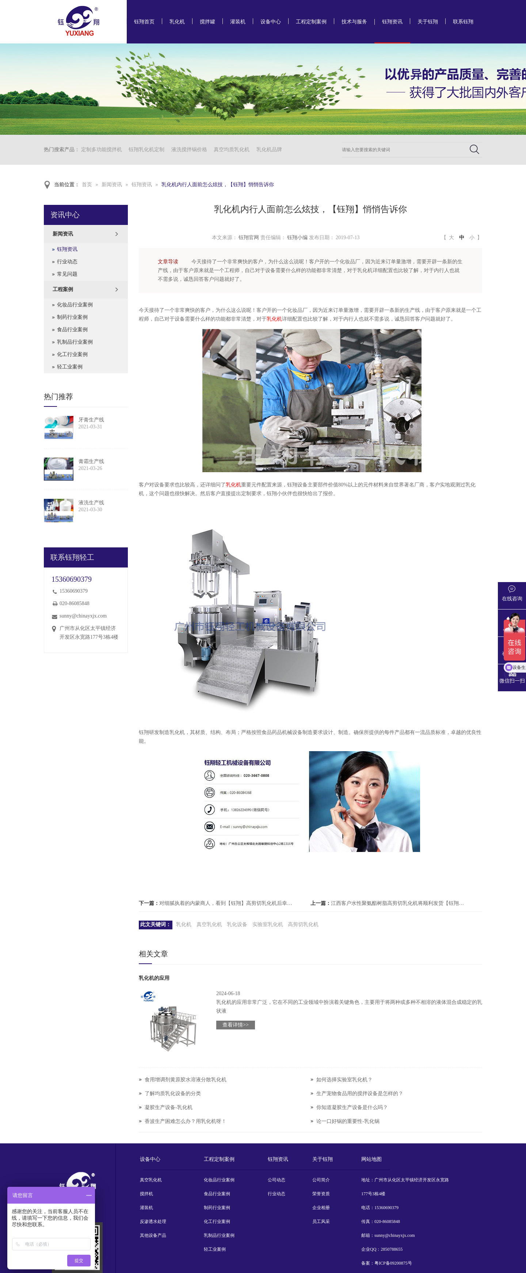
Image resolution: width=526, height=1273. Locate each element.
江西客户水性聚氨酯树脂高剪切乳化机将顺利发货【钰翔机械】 (399, 903)
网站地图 (371, 1159)
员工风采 (321, 1221)
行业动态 (67, 261)
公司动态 (276, 1179)
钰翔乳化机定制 (146, 149)
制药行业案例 (72, 317)
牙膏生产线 (91, 420)
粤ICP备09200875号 (393, 1263)
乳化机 (177, 21)
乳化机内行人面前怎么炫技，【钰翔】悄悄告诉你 (217, 184)
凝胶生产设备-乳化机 (169, 1107)
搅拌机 (146, 1193)
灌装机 (237, 21)
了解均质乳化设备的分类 (173, 1093)
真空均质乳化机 (231, 149)
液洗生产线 (91, 502)
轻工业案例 (70, 367)
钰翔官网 (249, 237)
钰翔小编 (297, 237)
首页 (87, 184)
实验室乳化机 (267, 924)
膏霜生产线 (91, 461)
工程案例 (63, 289)
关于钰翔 (428, 21)
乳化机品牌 (269, 149)
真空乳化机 (209, 924)
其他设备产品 (153, 1235)
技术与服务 (354, 21)
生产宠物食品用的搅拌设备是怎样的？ (359, 1093)
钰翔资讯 (392, 21)
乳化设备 (237, 924)
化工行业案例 (72, 354)
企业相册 (321, 1207)
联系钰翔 (463, 21)
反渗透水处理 (153, 1221)
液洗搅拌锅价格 (189, 149)
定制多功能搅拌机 (101, 149)
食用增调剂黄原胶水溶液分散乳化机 (185, 1079)
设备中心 (270, 21)
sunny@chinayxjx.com (83, 616)
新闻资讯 (112, 184)
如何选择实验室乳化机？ (344, 1079)
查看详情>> (235, 1025)
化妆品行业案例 (75, 304)
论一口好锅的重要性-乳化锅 (348, 1121)
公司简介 (321, 1179)
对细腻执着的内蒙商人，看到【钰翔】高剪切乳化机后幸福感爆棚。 (228, 903)
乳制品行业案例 (75, 342)
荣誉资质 (321, 1193)
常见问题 (67, 274)
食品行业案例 (72, 329)
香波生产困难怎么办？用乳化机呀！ (185, 1121)
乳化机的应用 (154, 978)
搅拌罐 (207, 21)
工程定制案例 (311, 21)
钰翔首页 (144, 21)
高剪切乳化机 (303, 924)
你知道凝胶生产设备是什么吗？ (352, 1107)
